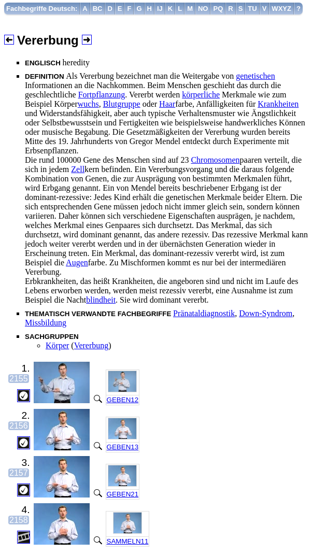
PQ (218, 8)
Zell (77, 169)
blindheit (101, 299)
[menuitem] (42, 9)
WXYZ (281, 8)
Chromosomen (215, 159)
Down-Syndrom (265, 313)
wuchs (88, 104)
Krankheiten (278, 104)
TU (252, 8)
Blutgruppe (121, 104)
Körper (57, 345)
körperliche (201, 94)
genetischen (255, 76)
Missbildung (45, 322)
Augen (77, 262)
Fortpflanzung (101, 94)
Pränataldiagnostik (204, 313)
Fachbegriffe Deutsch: (41, 8)
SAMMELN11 (128, 541)
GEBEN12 (123, 400)
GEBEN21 (123, 494)
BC (98, 8)
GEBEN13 (123, 447)
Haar (167, 104)
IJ (160, 8)
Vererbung (91, 345)
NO (203, 8)
